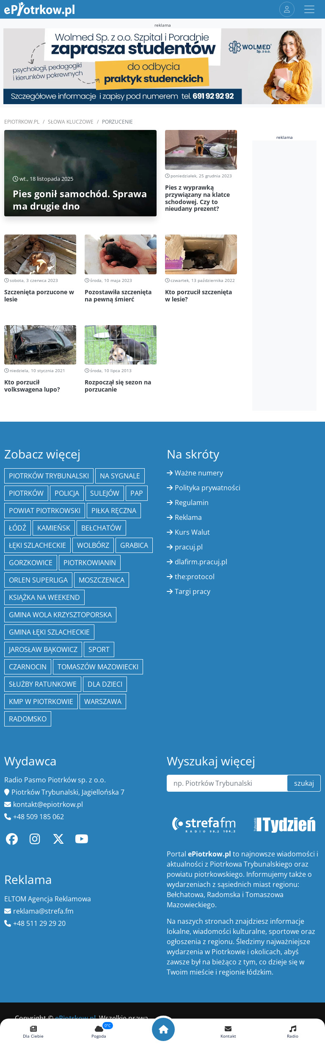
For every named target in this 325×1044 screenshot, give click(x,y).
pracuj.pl (189, 547)
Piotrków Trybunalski (49, 476)
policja (67, 493)
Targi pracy (192, 591)
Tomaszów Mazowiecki (98, 666)
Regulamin (192, 502)
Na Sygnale (120, 476)
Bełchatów (101, 528)
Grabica (134, 545)
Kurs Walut (192, 532)
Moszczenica (101, 580)
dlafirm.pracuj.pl (201, 561)
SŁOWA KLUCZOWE (71, 121)
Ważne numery (199, 473)
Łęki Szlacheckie (37, 545)
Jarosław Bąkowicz (43, 649)
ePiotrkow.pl (21, 121)
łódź (17, 528)
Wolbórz (93, 545)
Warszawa (102, 701)
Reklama (188, 517)
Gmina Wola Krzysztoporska (60, 614)
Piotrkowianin (89, 562)
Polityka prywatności (207, 487)
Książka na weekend (44, 597)
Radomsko (28, 719)
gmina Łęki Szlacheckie (49, 632)
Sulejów (104, 493)
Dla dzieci (105, 684)
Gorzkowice (30, 562)
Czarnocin (28, 666)
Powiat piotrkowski (44, 510)
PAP (136, 493)
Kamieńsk (53, 528)
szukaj (304, 783)
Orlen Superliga (38, 580)
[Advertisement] (288, 274)
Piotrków (26, 493)
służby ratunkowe (43, 684)
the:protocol (195, 576)
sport (99, 649)
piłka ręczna (113, 510)
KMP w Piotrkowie (41, 701)
